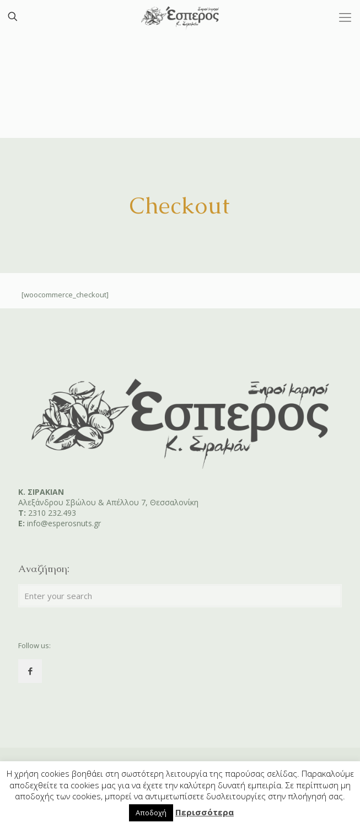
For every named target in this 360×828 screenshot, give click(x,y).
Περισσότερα (204, 812)
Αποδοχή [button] (151, 813)
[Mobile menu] (345, 16)
